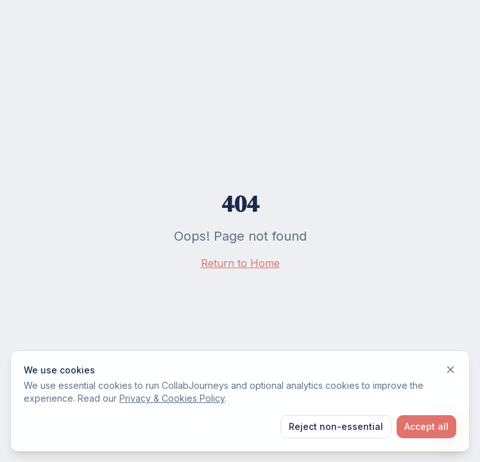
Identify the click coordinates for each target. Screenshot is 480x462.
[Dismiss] (450, 369)
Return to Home (240, 263)
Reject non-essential (336, 426)
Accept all (426, 426)
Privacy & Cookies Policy (172, 398)
